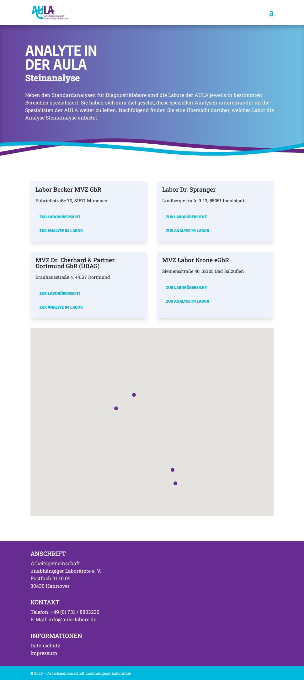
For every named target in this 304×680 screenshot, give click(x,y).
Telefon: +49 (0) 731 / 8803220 (64, 611)
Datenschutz (45, 645)
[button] (116, 408)
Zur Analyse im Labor (61, 230)
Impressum (43, 653)
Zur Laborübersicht (60, 216)
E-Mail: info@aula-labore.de (63, 619)
